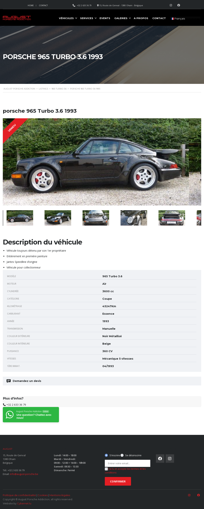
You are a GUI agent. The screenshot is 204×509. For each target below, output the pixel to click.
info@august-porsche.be (24, 474)
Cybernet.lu (24, 503)
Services (86, 18)
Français (178, 18)
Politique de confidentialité (19, 495)
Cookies (43, 495)
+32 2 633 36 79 (16, 404)
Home (31, 5)
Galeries (120, 18)
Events (105, 18)
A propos (141, 18)
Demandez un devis (24, 381)
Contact (43, 5)
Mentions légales (59, 495)
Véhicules (66, 18)
